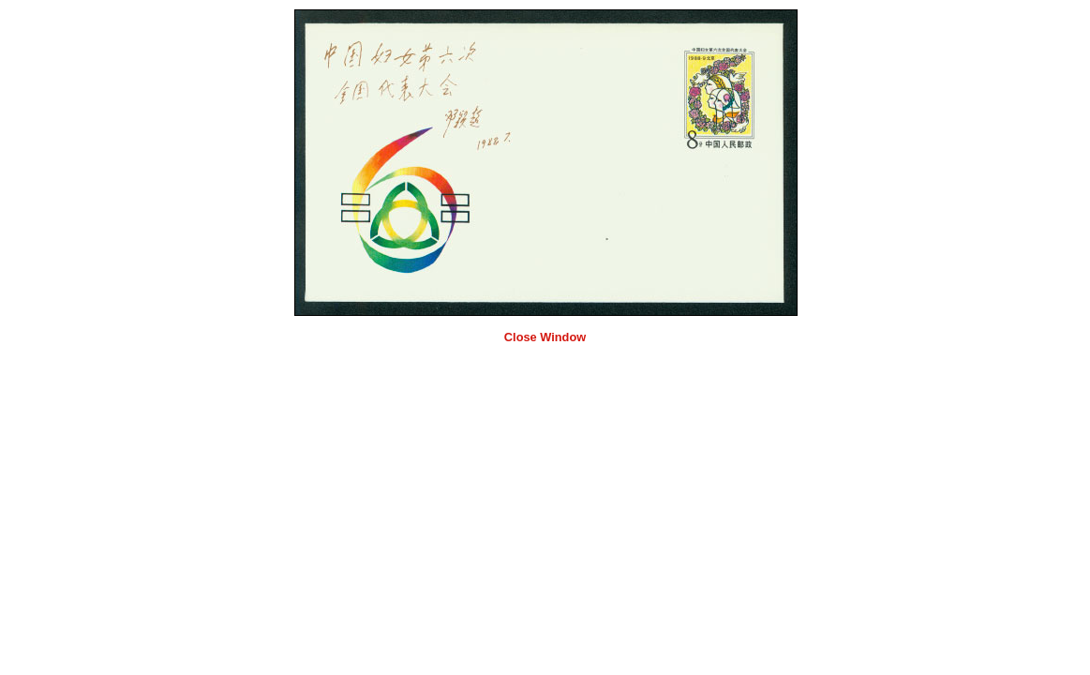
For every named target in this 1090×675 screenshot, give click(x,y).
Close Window (545, 337)
